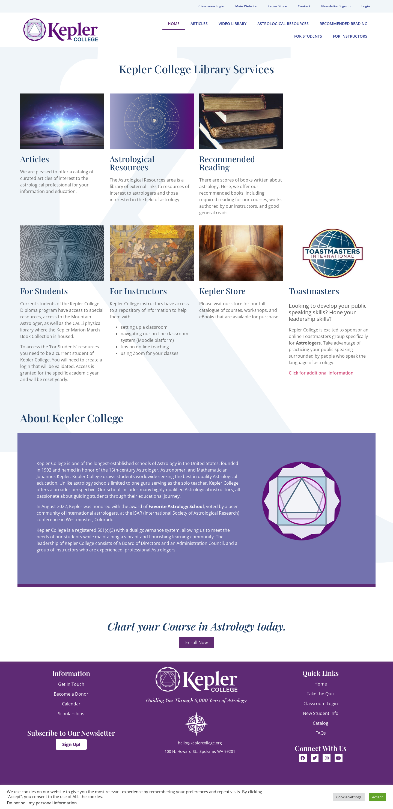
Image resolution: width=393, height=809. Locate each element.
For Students (308, 36)
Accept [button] (377, 797)
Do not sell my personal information (42, 802)
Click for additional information (321, 373)
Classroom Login (211, 6)
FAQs (320, 733)
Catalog (320, 723)
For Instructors (350, 36)
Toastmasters (314, 290)
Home (174, 23)
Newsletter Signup (335, 6)
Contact (304, 6)
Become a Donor (71, 694)
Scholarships (71, 714)
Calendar (71, 704)
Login (365, 6)
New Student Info (320, 713)
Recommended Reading (343, 23)
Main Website (246, 6)
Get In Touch (71, 684)
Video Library (232, 23)
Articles (199, 23)
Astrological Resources (283, 23)
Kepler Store (277, 6)
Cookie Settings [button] (348, 797)
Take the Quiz (321, 694)
